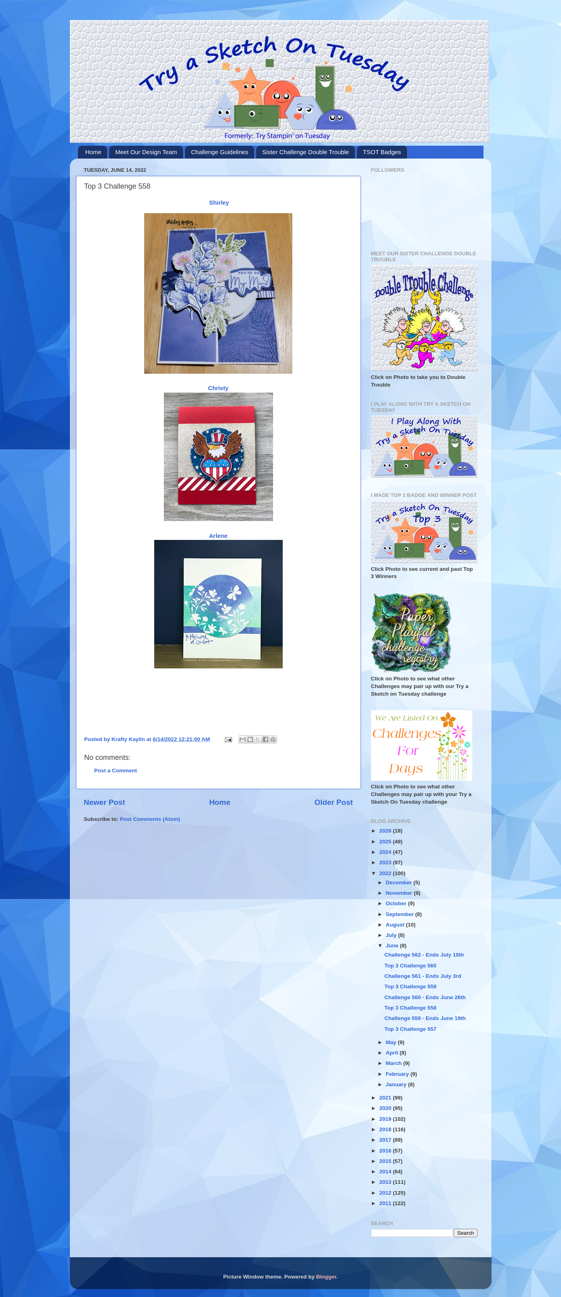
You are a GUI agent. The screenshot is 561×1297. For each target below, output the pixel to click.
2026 (386, 831)
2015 (386, 1161)
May (392, 1042)
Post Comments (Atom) (150, 819)
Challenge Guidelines (220, 152)
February (398, 1074)
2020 (386, 1108)
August (396, 925)
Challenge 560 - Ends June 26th (425, 997)
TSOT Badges (382, 152)
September (401, 914)
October (397, 903)
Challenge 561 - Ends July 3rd (422, 976)
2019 (386, 1119)
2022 (386, 873)
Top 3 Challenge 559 (410, 986)
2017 (386, 1140)
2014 (386, 1172)
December (400, 883)
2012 (386, 1193)
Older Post (333, 802)
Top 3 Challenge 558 (410, 1008)
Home (93, 152)
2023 (386, 862)
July (392, 935)
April (393, 1053)
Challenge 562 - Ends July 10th (424, 955)
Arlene (218, 536)
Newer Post (104, 802)
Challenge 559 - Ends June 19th (425, 1018)
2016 (386, 1151)
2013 (386, 1182)
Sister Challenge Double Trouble (305, 152)
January (397, 1084)
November (400, 893)
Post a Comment (115, 771)
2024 (386, 852)
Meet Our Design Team (146, 152)
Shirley (219, 203)
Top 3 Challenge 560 (410, 966)
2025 (386, 842)
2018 (386, 1129)
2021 (386, 1098)
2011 (386, 1203)
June (393, 946)
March (395, 1063)
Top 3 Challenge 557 (410, 1029)
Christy (218, 388)
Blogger (326, 1277)
